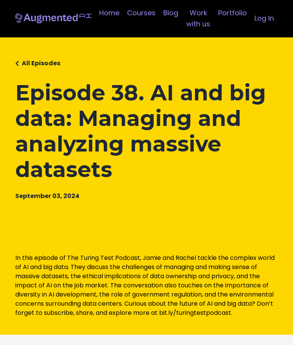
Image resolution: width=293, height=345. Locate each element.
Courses (141, 13)
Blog (170, 13)
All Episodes (41, 63)
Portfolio (232, 13)
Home (109, 13)
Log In (264, 18)
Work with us (198, 18)
